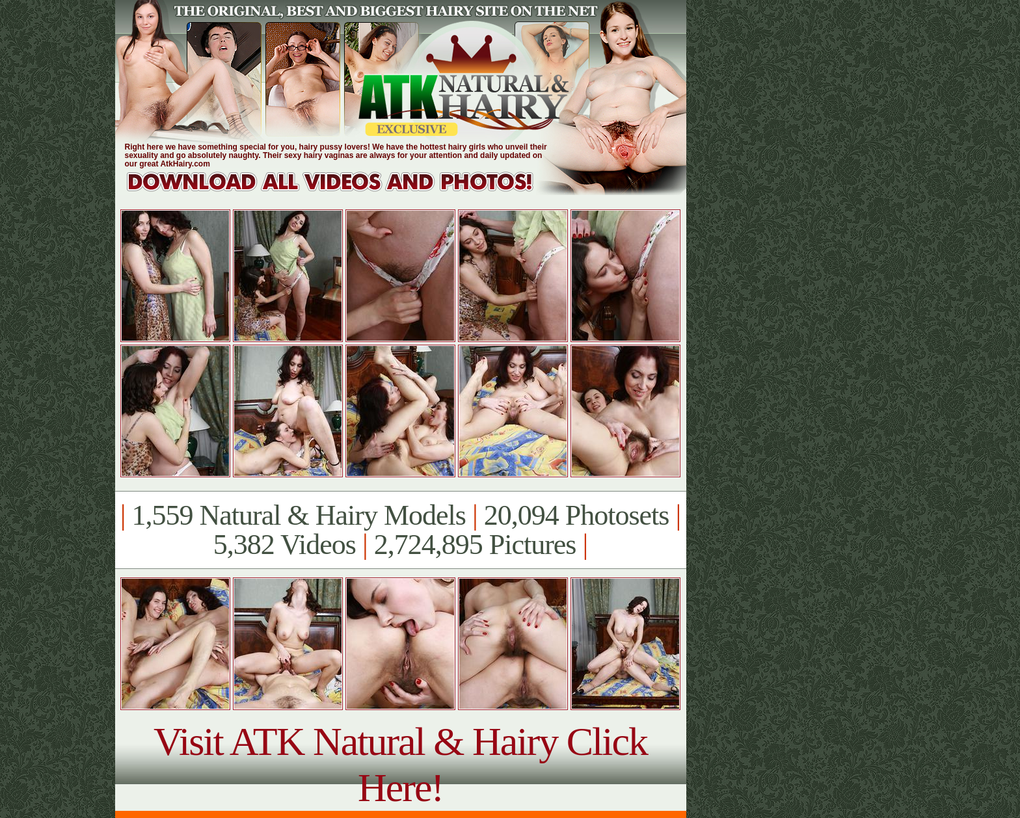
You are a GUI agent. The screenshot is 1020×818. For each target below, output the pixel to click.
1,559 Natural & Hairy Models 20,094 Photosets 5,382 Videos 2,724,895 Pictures (400, 530)
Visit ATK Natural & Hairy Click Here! (400, 764)
